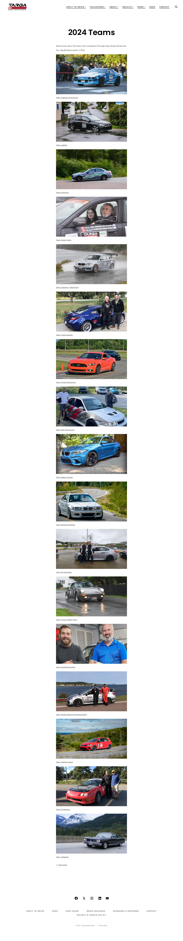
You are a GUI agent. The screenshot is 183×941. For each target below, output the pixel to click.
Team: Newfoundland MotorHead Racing (71, 714)
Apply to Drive (76, 7)
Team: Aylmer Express (64, 335)
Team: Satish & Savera (64, 762)
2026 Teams (72, 911)
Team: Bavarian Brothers (65, 525)
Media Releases (96, 911)
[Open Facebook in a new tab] (76, 898)
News (141, 7)
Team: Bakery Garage (64, 477)
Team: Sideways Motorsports (67, 98)
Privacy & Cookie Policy (91, 915)
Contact (164, 7)
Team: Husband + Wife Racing (67, 287)
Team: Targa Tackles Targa (66, 620)
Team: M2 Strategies (64, 572)
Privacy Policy (102, 925)
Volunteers (98, 7)
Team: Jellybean (62, 857)
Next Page (63, 865)
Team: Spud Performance (65, 667)
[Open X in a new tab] (84, 898)
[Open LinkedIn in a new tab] (100, 898)
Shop (152, 7)
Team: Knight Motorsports (66, 382)
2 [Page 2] (57, 865)
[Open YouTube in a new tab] (107, 898)
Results (128, 7)
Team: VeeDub (61, 145)
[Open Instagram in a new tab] (92, 898)
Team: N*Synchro (62, 192)
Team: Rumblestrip (63, 809)
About (114, 7)
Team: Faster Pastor (63, 240)
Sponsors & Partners (126, 911)
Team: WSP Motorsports (65, 430)
